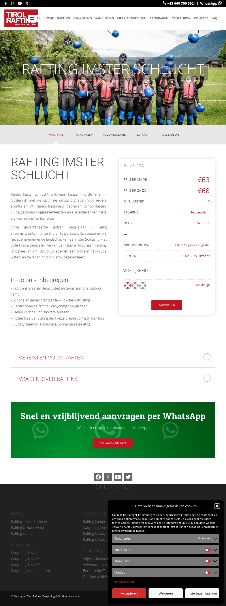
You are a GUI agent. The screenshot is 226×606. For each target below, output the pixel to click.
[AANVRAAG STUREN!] (113, 443)
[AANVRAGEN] (166, 305)
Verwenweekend (96, 564)
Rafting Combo (94, 521)
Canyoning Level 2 (25, 558)
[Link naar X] (27, 3)
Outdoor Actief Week (99, 576)
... (15, 333)
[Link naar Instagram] (12, 3)
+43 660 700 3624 (181, 3)
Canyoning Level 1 (25, 552)
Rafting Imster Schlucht (29, 521)
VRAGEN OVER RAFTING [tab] (115, 378)
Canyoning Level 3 (25, 564)
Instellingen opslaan (202, 593)
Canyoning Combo (97, 527)
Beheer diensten (124, 582)
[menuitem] (35, 18)
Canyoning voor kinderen (30, 570)
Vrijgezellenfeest (96, 558)
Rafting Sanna (21, 533)
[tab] (55, 136)
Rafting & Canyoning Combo (104, 533)
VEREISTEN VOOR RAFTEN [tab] (115, 357)
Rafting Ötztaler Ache (27, 527)
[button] (217, 506)
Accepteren (129, 593)
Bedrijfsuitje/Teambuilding (103, 570)
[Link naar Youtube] (20, 3)
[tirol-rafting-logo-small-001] (22, 18)
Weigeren (166, 593)
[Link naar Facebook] (5, 3)
